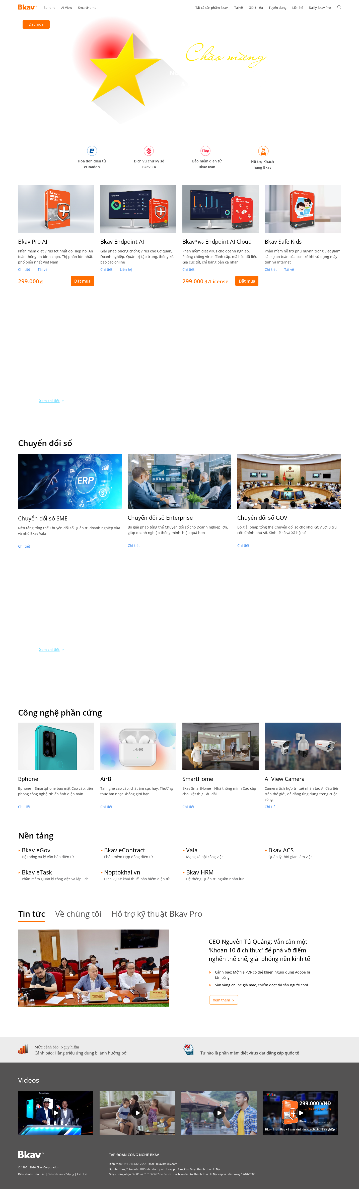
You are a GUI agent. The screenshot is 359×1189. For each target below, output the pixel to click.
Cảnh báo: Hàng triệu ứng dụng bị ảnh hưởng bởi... (82, 1053)
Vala (192, 850)
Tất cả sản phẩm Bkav (211, 7)
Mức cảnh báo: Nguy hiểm (57, 1047)
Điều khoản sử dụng (61, 1174)
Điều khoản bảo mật (31, 1174)
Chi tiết (24, 269)
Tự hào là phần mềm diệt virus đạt (249, 1053)
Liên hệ (297, 7)
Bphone (49, 7)
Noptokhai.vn (122, 872)
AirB (105, 778)
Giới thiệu (256, 7)
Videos (28, 1080)
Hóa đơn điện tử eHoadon (92, 164)
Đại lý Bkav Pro (320, 7)
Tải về (238, 7)
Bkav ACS (281, 850)
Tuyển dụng (277, 7)
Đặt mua (36, 24)
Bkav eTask (37, 872)
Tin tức (31, 913)
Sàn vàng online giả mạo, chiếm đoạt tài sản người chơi (261, 985)
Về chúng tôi (78, 913)
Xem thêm (221, 1000)
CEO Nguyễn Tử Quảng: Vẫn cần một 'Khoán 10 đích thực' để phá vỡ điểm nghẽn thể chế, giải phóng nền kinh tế (259, 950)
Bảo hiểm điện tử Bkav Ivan (207, 164)
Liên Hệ (82, 1174)
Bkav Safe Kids (283, 241)
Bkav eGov (36, 850)
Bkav (217, 241)
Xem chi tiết (49, 400)
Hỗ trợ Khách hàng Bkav (262, 164)
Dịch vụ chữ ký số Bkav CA (149, 164)
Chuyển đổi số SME (42, 518)
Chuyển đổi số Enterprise (160, 517)
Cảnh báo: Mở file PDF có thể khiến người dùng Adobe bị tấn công (262, 975)
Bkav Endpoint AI (122, 241)
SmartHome (87, 7)
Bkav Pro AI (32, 241)
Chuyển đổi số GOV (262, 517)
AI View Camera (285, 778)
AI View (66, 7)
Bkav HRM (200, 872)
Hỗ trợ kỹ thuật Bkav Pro (156, 913)
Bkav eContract (124, 850)
